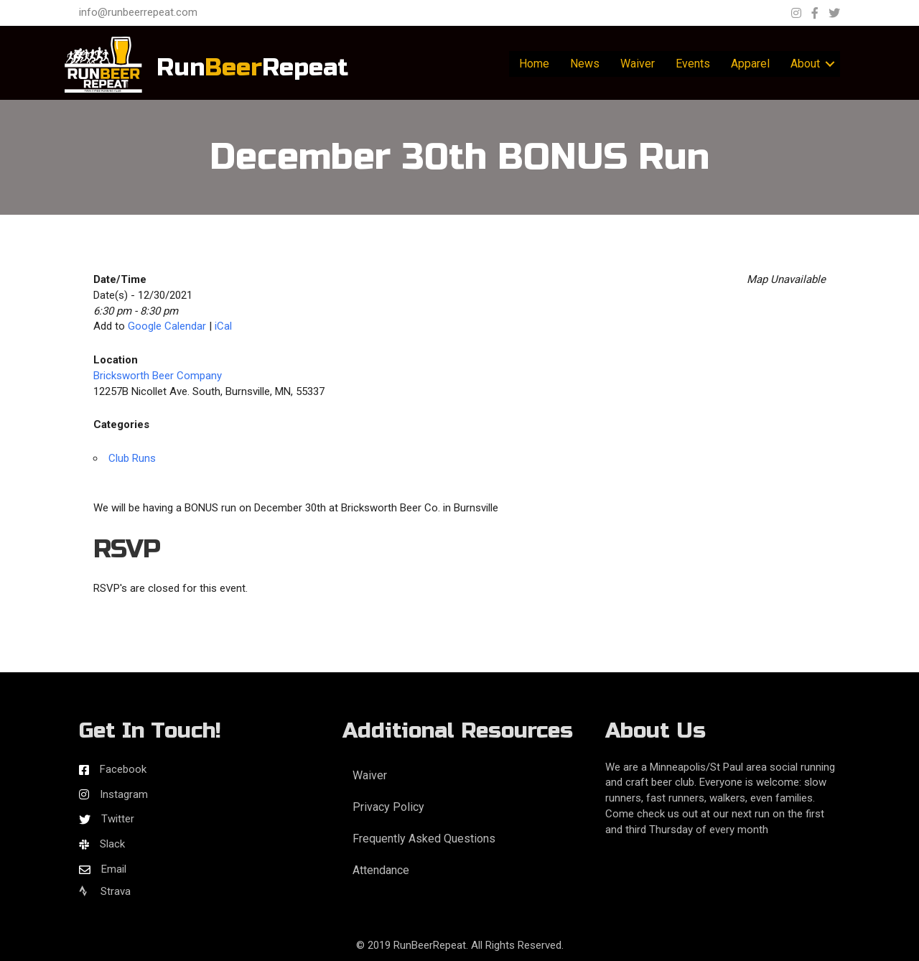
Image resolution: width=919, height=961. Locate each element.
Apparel (750, 63)
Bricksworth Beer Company (157, 375)
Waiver (637, 63)
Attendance (381, 870)
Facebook (123, 769)
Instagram (124, 794)
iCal (223, 326)
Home (534, 63)
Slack (112, 843)
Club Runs (132, 458)
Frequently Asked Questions (424, 838)
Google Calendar (167, 326)
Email (113, 869)
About (805, 63)
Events (693, 63)
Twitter (117, 818)
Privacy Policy (388, 807)
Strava (105, 891)
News (585, 63)
